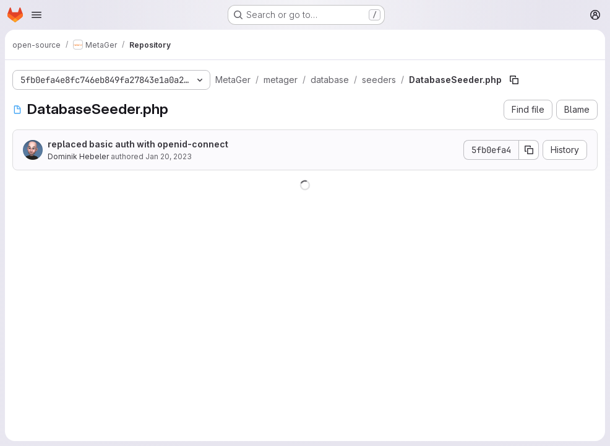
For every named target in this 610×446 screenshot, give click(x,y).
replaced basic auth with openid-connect (138, 144)
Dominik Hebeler (78, 156)
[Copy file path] (514, 80)
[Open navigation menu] (36, 15)
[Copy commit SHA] (529, 150)
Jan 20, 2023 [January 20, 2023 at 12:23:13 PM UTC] (168, 156)
